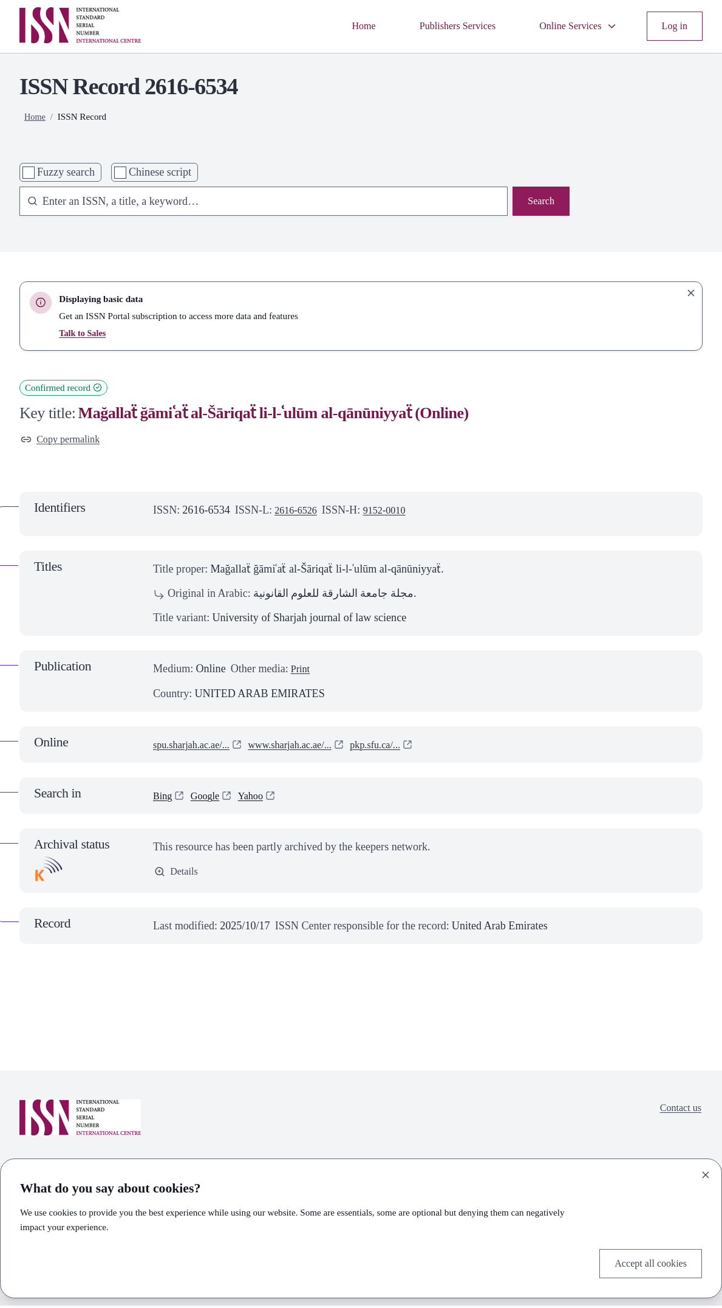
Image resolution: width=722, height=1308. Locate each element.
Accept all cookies (646, 1262)
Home (341, 26)
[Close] (706, 1172)
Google (209, 798)
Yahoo (258, 798)
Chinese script (160, 172)
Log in (672, 26)
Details (177, 875)
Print (301, 672)
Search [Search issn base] (539, 202)
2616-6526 (298, 513)
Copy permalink (64, 441)
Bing (163, 798)
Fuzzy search (66, 172)
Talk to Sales (84, 333)
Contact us (678, 1112)
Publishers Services (442, 26)
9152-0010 (392, 513)
